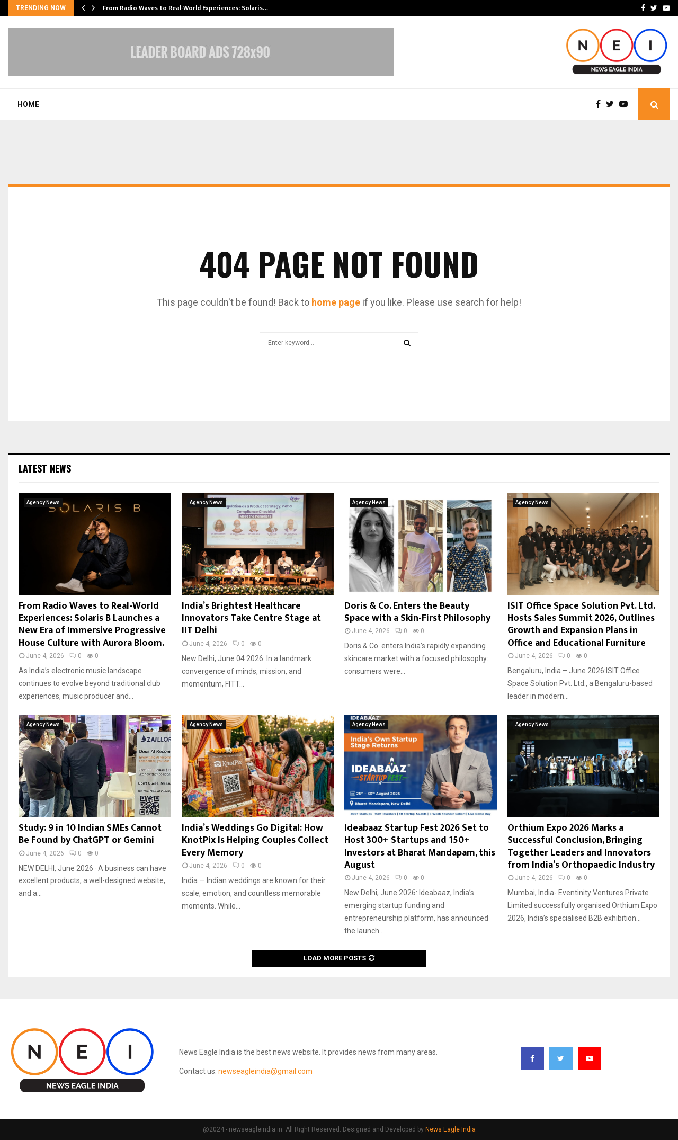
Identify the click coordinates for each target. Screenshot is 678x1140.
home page (335, 302)
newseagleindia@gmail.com (265, 1071)
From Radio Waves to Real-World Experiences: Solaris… (185, 8)
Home (28, 104)
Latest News (45, 468)
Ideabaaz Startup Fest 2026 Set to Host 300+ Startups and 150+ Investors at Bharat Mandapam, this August (419, 846)
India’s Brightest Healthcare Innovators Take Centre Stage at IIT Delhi (251, 618)
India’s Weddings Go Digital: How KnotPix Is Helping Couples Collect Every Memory (255, 840)
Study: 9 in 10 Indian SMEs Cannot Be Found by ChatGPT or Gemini (90, 834)
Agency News (43, 502)
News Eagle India (450, 1129)
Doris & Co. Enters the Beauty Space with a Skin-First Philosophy (417, 612)
